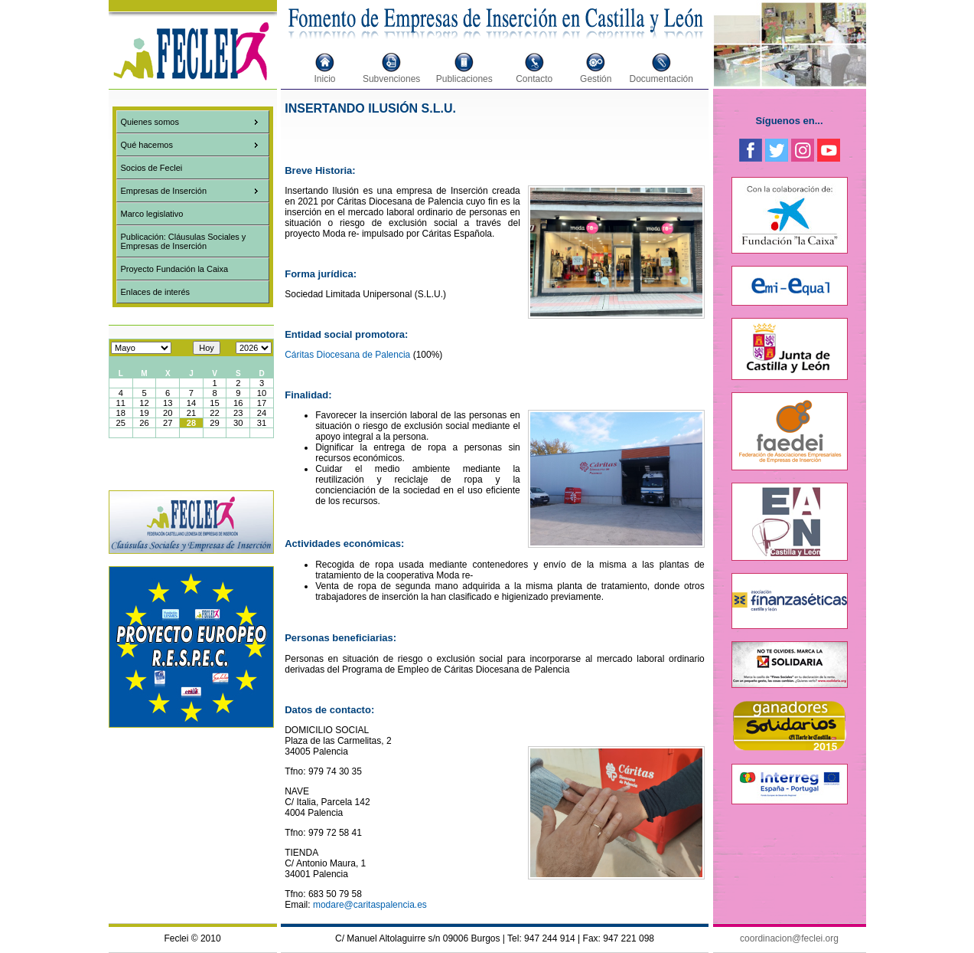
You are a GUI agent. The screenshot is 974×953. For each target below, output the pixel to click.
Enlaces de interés (156, 291)
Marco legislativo (152, 213)
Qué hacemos (147, 144)
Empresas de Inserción (164, 190)
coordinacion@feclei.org (789, 938)
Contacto (534, 79)
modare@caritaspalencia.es (370, 904)
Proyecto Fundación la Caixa (175, 268)
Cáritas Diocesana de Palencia (347, 354)
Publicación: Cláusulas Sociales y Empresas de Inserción (183, 241)
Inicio (325, 79)
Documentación (661, 79)
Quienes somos (150, 121)
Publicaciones (464, 79)
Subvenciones (391, 79)
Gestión (595, 79)
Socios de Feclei (152, 167)
